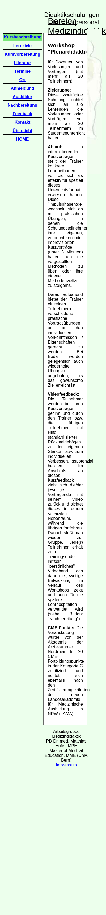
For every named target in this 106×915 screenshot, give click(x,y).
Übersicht (22, 130)
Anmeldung (22, 88)
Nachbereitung (22, 105)
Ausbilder (22, 96)
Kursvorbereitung (22, 54)
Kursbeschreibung (22, 37)
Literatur (22, 63)
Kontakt (23, 122)
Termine (22, 71)
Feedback (22, 113)
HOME (22, 139)
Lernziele (22, 46)
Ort (22, 79)
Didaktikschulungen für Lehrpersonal (71, 18)
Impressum (66, 765)
